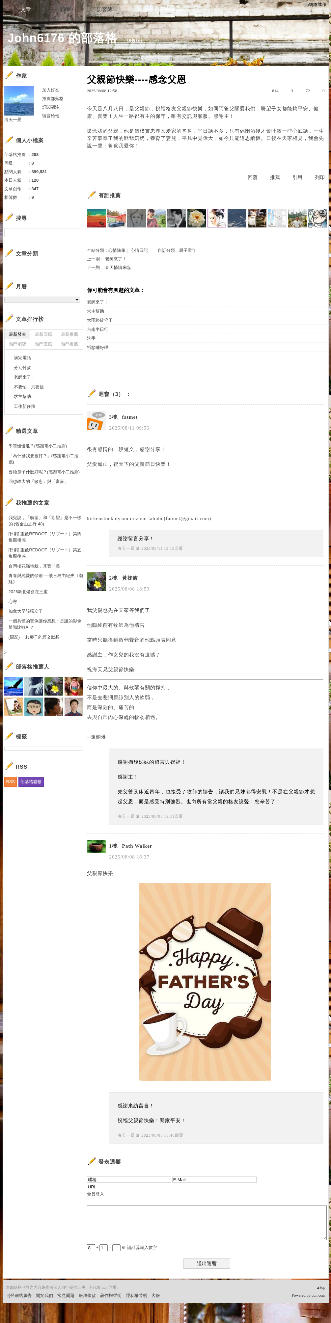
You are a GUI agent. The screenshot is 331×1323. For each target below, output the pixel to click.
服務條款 (87, 1295)
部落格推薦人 (32, 667)
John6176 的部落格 (62, 38)
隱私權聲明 (136, 1295)
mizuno (138, 518)
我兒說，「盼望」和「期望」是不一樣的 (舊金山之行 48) (45, 521)
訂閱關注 (50, 107)
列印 (320, 177)
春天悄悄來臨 (118, 267)
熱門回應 (43, 344)
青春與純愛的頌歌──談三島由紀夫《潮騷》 (46, 579)
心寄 (13, 601)
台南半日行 (97, 329)
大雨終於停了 (100, 320)
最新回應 (43, 334)
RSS (10, 781)
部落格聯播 (31, 781)
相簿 (65, 9)
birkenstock (100, 518)
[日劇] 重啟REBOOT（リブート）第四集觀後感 (45, 537)
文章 (25, 9)
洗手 (91, 338)
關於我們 (44, 1295)
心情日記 (139, 250)
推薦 (275, 177)
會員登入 (95, 1194)
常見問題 (65, 1295)
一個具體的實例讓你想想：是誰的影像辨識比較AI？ (45, 624)
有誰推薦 (109, 195)
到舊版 (133, 40)
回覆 (253, 177)
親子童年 (187, 250)
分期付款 (22, 367)
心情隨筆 (116, 250)
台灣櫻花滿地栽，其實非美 (34, 566)
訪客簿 (105, 9)
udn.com (318, 1295)
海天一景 (126, 548)
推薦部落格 (53, 98)
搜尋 (74, 232)
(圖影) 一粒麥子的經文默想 (34, 637)
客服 (156, 1295)
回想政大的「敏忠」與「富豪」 (39, 481)
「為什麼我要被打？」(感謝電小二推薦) (43, 459)
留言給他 (50, 115)
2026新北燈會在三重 (28, 591)
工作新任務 (24, 406)
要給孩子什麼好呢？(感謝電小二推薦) (44, 471)
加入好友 (50, 90)
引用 (297, 177)
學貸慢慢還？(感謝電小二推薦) (38, 445)
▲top (320, 1287)
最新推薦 (69, 334)
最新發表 (17, 334)
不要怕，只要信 (29, 386)
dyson (121, 518)
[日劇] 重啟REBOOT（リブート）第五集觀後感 (45, 553)
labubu (156, 518)
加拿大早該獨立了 (26, 611)
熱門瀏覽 (17, 344)
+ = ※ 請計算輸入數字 (122, 1247)
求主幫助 (95, 311)
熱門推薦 (69, 344)
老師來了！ (115, 258)
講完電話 (22, 357)
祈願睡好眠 (97, 347)
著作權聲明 (111, 1295)
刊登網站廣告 (19, 1295)
